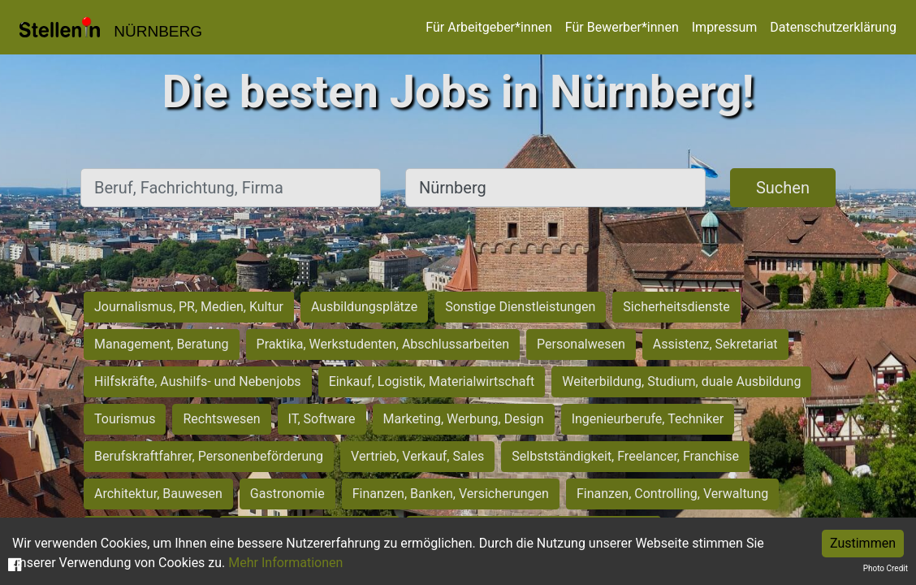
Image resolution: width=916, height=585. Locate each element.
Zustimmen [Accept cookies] (863, 543)
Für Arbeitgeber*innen (488, 27)
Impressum (725, 27)
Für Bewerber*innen (622, 27)
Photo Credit (885, 568)
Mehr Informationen (285, 562)
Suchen (783, 187)
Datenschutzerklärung (833, 27)
